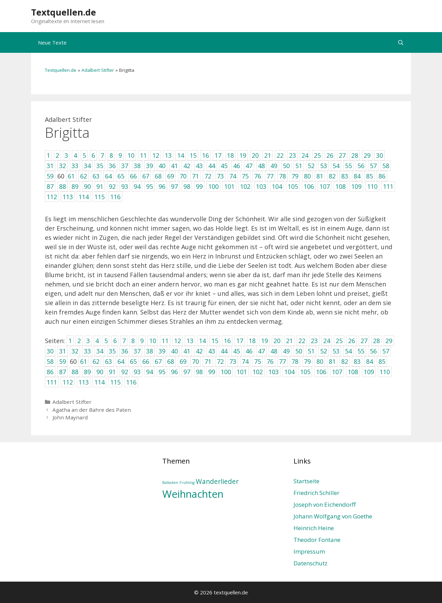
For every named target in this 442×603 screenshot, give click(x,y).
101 (242, 372)
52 (323, 351)
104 (289, 372)
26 (351, 341)
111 (52, 382)
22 (301, 341)
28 (376, 341)
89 (87, 372)
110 (384, 372)
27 (364, 341)
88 (74, 372)
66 (145, 361)
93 (137, 372)
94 (149, 372)
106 (321, 372)
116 (131, 382)
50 (298, 351)
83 (357, 361)
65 (133, 361)
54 (348, 351)
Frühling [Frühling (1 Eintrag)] (187, 482)
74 (245, 361)
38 (149, 351)
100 (226, 372)
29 (388, 341)
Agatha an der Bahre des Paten (91, 409)
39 (161, 351)
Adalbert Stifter (97, 70)
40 (174, 351)
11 (165, 341)
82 (344, 361)
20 (276, 341)
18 (252, 341)
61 (83, 361)
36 (124, 351)
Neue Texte (52, 42)
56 (373, 351)
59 (62, 361)
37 (137, 351)
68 (170, 361)
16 (227, 341)
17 (239, 341)
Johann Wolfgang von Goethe (333, 516)
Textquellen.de (63, 12)
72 (220, 361)
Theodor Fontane (317, 540)
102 (257, 372)
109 (369, 372)
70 (195, 361)
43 (211, 351)
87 (62, 372)
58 (50, 361)
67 (158, 361)
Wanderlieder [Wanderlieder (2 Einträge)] (217, 481)
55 (360, 351)
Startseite (306, 481)
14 (202, 341)
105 (305, 372)
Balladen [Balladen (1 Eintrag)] (170, 482)
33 (87, 351)
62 (96, 361)
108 (353, 372)
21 (289, 341)
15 (214, 341)
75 (257, 361)
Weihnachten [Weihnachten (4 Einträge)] (192, 494)
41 (186, 351)
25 (339, 341)
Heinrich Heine (314, 528)
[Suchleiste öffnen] (401, 42)
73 (232, 361)
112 (68, 382)
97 (186, 372)
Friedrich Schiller (316, 493)
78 (294, 361)
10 (152, 341)
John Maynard (70, 417)
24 (326, 341)
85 (381, 361)
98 (199, 372)
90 (99, 372)
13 (189, 341)
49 (286, 351)
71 (207, 361)
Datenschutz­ (310, 563)
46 (249, 351)
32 (74, 351)
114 (99, 382)
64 (120, 361)
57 (385, 351)
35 (112, 351)
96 (174, 372)
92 (124, 372)
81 (332, 361)
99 (211, 372)
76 (270, 361)
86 (50, 372)
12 (177, 341)
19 (264, 341)
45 (236, 351)
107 (337, 372)
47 (261, 351)
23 (314, 341)
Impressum (309, 551)
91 (112, 372)
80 (319, 361)
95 (161, 372)
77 (282, 361)
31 (62, 351)
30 (50, 351)
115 (115, 382)
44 (224, 351)
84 (369, 361)
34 (99, 351)
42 (199, 351)
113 (83, 382)
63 (108, 361)
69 (183, 361)
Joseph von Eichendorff (325, 504)
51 (311, 351)
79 (307, 361)
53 (336, 351)
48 (273, 351)
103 (273, 372)
